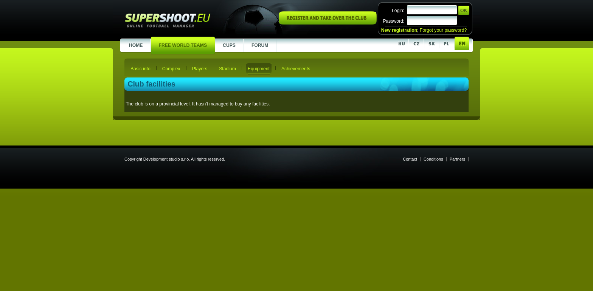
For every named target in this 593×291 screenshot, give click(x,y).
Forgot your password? (443, 30)
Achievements (295, 68)
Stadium (227, 68)
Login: (398, 10)
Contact (410, 159)
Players (200, 68)
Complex (171, 68)
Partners (457, 159)
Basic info (140, 68)
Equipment (259, 68)
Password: (393, 21)
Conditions (433, 159)
